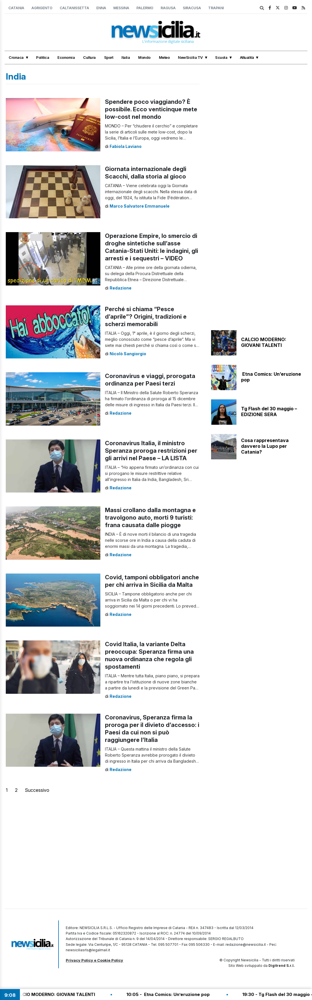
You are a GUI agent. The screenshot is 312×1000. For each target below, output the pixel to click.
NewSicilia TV (190, 57)
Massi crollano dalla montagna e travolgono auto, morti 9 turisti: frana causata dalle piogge (150, 518)
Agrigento (41, 8)
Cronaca (16, 57)
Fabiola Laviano (126, 146)
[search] (262, 8)
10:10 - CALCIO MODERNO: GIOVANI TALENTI (52, 994)
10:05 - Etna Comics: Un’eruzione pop (174, 994)
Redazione (120, 287)
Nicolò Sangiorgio (128, 353)
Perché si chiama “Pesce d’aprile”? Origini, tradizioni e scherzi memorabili (146, 317)
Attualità (247, 57)
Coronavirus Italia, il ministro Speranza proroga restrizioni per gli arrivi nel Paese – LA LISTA (151, 451)
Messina (121, 8)
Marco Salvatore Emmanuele (140, 206)
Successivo (37, 790)
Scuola (221, 57)
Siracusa (192, 8)
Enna (101, 8)
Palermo (144, 8)
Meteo (164, 57)
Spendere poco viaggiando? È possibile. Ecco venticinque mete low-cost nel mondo (151, 109)
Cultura (89, 57)
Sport (108, 57)
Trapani (216, 8)
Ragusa (168, 8)
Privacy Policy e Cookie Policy (94, 960)
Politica (42, 57)
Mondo (144, 57)
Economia (66, 57)
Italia (125, 57)
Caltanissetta (74, 8)
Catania (16, 8)
